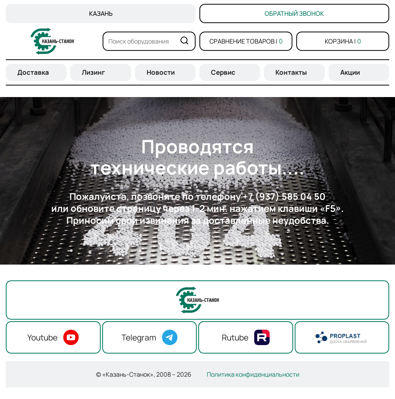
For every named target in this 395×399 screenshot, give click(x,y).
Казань (101, 13)
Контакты (291, 72)
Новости (161, 72)
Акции (350, 72)
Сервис (223, 72)
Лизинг (93, 72)
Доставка (33, 72)
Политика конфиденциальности (253, 374)
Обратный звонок (294, 13)
